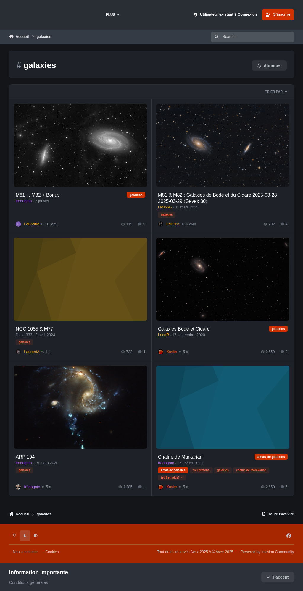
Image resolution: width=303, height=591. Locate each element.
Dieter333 (24, 335)
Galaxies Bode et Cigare (183, 328)
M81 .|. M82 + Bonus (38, 194)
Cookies (52, 552)
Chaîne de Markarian (180, 456)
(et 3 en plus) (172, 477)
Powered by (267, 552)
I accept (278, 577)
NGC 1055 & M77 (34, 328)
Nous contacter (25, 552)
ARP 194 (25, 456)
